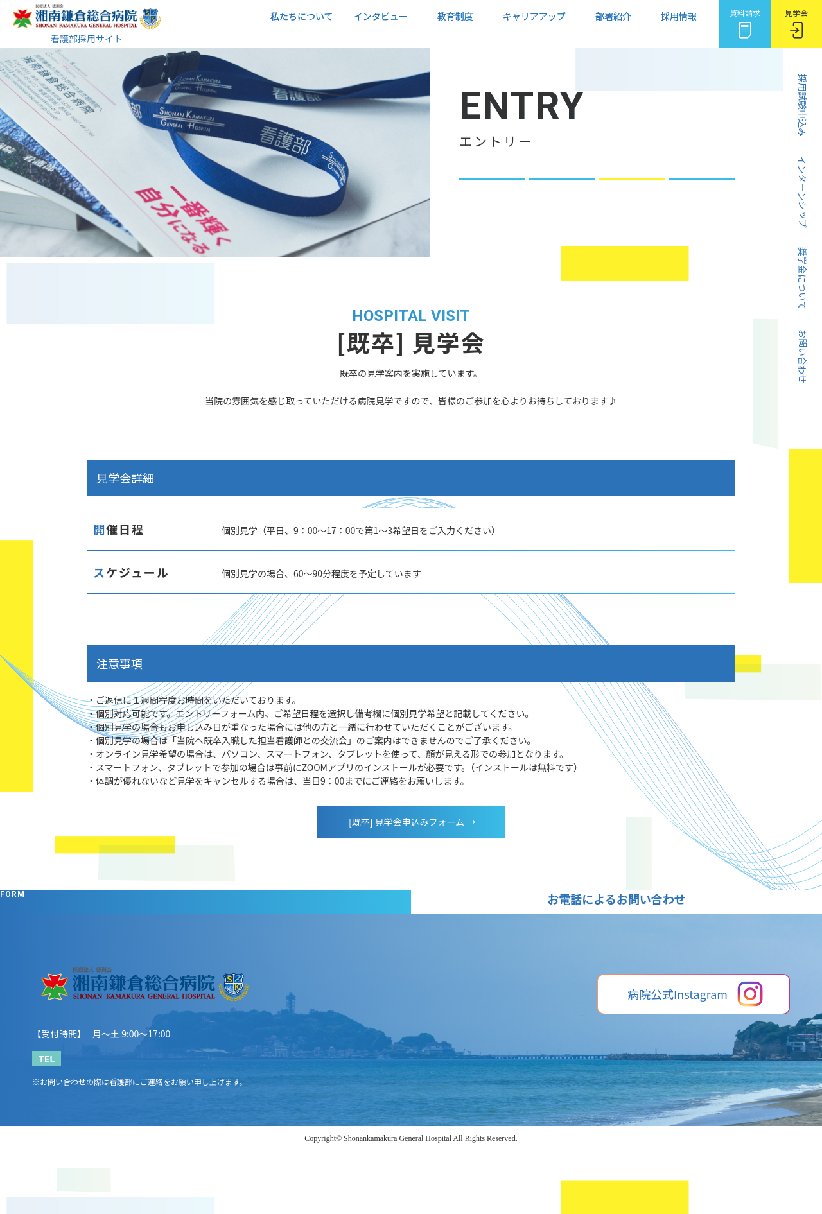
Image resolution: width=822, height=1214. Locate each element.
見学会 (796, 21)
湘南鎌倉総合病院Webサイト (647, 1146)
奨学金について (492, 202)
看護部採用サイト (86, 32)
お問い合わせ (702, 202)
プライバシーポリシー (751, 1146)
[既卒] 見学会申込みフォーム (411, 822)
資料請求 (745, 21)
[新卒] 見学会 (562, 202)
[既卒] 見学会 (632, 202)
